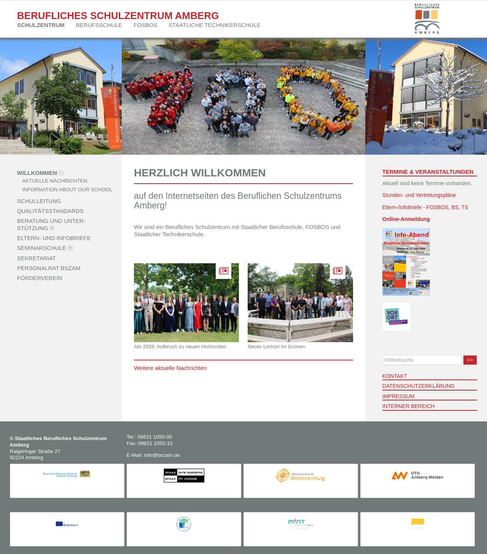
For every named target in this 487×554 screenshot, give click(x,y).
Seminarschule (41, 248)
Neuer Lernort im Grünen (276, 346)
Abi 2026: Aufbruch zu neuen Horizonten (180, 346)
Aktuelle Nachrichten (54, 181)
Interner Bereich (408, 406)
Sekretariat (36, 258)
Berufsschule (99, 25)
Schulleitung (39, 200)
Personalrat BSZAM (48, 268)
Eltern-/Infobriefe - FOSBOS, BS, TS (425, 207)
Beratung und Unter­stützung (51, 224)
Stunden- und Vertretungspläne (419, 195)
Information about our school (67, 190)
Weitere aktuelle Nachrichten (170, 368)
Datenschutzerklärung (418, 386)
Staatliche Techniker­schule (215, 25)
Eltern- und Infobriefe (54, 238)
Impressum (398, 396)
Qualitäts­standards (50, 211)
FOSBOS (146, 25)
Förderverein (39, 278)
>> (470, 360)
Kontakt (394, 376)
